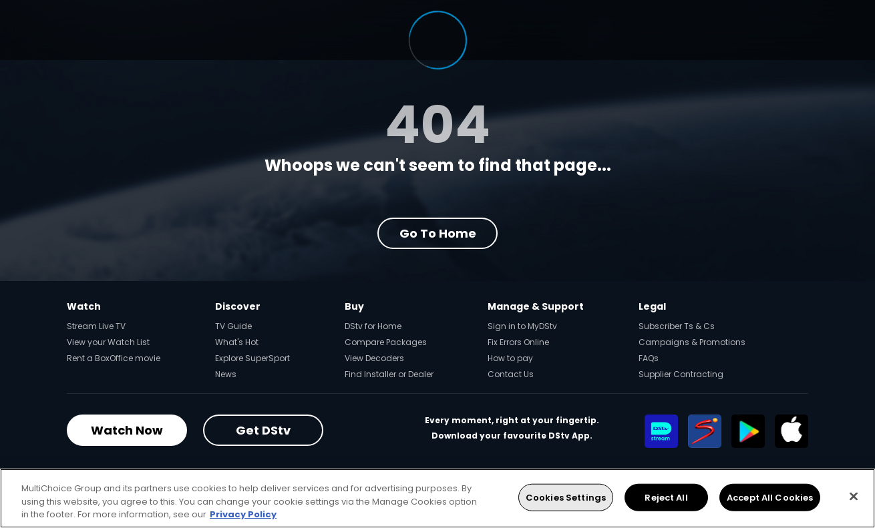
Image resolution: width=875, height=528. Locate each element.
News (225, 374)
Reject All (666, 497)
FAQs (649, 358)
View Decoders (374, 358)
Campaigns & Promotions (692, 342)
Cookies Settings (566, 497)
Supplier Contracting (681, 374)
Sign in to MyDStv (522, 326)
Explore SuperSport (252, 358)
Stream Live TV (96, 326)
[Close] (853, 496)
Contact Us (511, 374)
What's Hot (236, 342)
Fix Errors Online (518, 342)
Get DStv (263, 430)
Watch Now (127, 430)
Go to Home (437, 233)
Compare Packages (386, 342)
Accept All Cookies (770, 497)
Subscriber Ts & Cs (677, 326)
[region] (437, 498)
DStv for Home (373, 326)
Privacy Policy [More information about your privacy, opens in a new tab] (243, 514)
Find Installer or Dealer (389, 374)
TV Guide (233, 326)
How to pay (510, 358)
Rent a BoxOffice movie (113, 358)
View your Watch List (108, 342)
